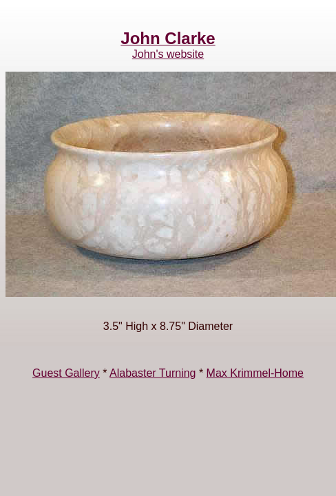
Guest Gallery (66, 373)
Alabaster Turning (152, 373)
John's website (168, 54)
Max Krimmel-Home (255, 373)
